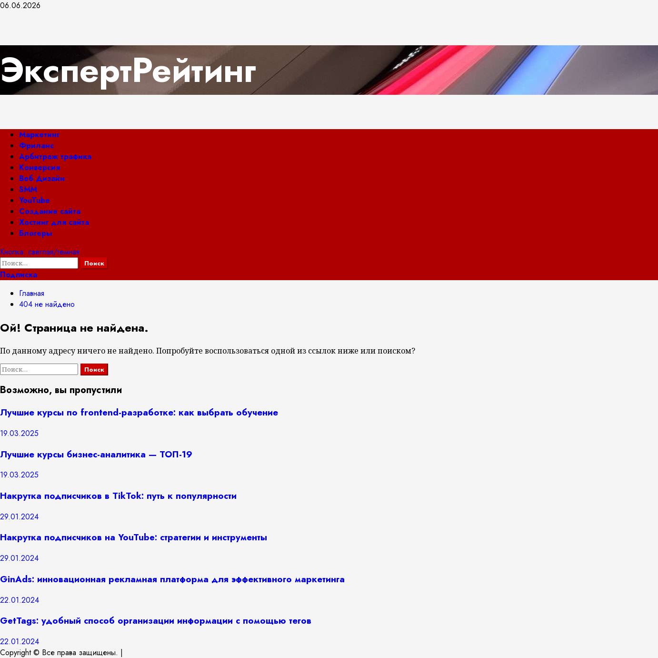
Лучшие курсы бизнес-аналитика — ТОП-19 (96, 454)
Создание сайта (49, 211)
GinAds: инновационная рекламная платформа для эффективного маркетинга (172, 579)
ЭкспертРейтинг (128, 70)
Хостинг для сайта (54, 222)
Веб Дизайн (42, 178)
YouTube (34, 200)
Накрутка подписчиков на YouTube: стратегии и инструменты (133, 537)
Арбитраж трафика (55, 156)
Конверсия (39, 167)
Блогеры (35, 233)
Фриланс (36, 145)
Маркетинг (39, 134)
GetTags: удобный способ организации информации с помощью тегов (155, 620)
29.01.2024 (19, 516)
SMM (28, 189)
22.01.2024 (19, 600)
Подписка (18, 274)
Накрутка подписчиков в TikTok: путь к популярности (118, 495)
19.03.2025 (19, 433)
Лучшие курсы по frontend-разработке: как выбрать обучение (139, 412)
